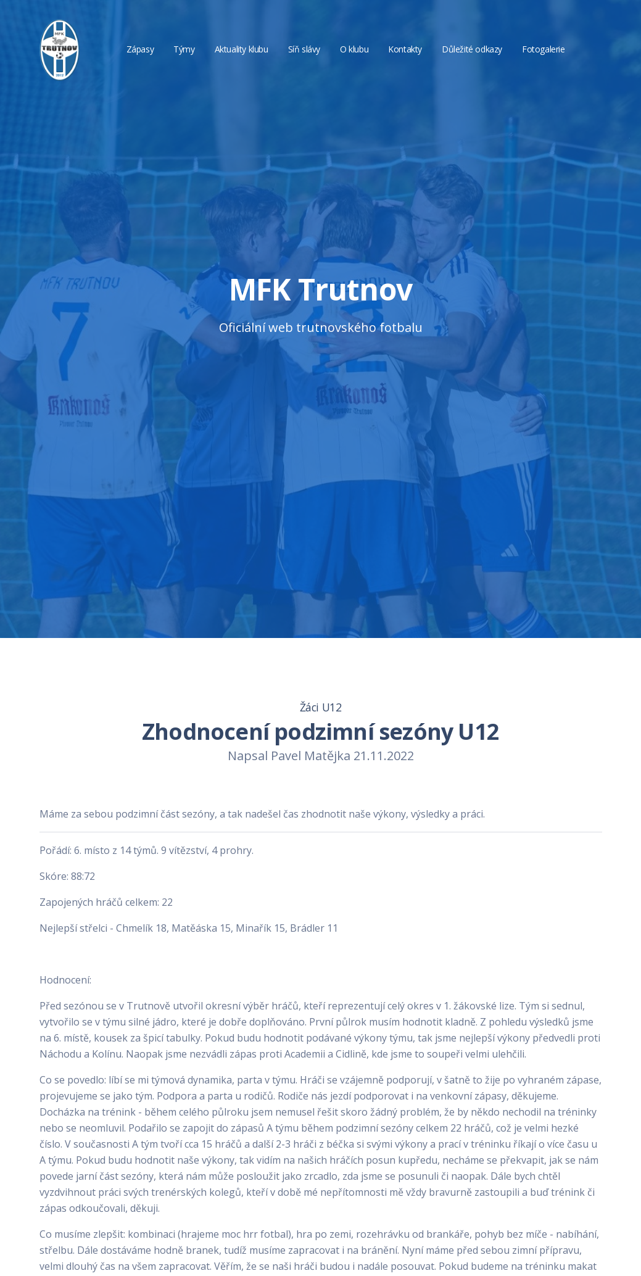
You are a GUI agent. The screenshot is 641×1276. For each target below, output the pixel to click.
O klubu (354, 49)
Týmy (183, 49)
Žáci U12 (321, 707)
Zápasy (140, 49)
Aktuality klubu (241, 49)
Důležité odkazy (472, 49)
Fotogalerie (543, 49)
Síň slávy (304, 49)
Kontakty (405, 49)
